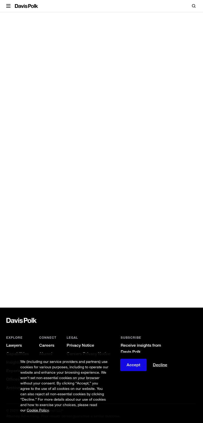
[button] (8, 6)
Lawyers (14, 345)
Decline (160, 365)
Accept (133, 364)
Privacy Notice (80, 345)
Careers (46, 345)
